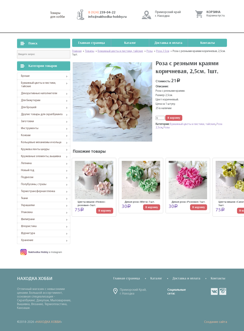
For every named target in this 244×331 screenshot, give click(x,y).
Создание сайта (215, 322)
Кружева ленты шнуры (35, 149)
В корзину (174, 118)
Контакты (207, 43)
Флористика (29, 226)
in (222, 291)
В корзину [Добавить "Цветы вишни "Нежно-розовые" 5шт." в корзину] (104, 210)
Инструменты (29, 128)
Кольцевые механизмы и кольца (41, 142)
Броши (25, 76)
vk (214, 291)
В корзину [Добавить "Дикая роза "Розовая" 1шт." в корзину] (198, 207)
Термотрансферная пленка (38, 191)
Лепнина (26, 163)
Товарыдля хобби (57, 15)
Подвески (27, 177)
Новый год (27, 170)
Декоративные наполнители (39, 93)
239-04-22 (101, 12)
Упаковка (27, 212)
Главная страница (91, 43)
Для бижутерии (30, 100)
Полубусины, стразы (33, 184)
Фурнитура (28, 233)
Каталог (130, 43)
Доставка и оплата (168, 43)
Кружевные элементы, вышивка (41, 156)
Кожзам (25, 135)
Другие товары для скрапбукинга (41, 114)
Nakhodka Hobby (38, 252)
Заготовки (27, 121)
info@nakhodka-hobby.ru (107, 17)
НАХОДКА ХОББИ (48, 322)
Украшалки (28, 205)
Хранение (27, 240)
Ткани (24, 198)
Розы (167, 127)
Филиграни (28, 219)
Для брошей (28, 107)
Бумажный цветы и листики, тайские (38, 85)
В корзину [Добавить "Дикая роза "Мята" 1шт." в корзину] (151, 207)
